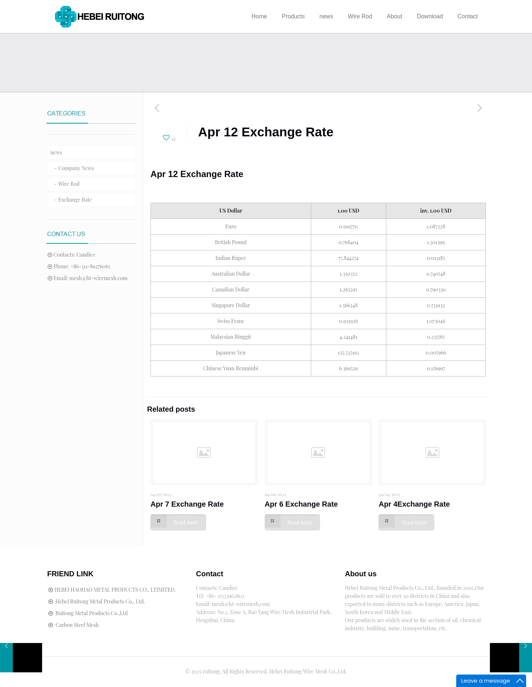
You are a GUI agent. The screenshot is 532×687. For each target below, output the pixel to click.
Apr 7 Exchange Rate (187, 504)
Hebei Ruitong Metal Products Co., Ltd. (100, 601)
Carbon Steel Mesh (77, 624)
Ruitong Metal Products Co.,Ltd (92, 613)
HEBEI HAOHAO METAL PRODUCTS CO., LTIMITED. (114, 589)
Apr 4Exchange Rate (414, 504)
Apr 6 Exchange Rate (301, 504)
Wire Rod (69, 183)
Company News (76, 168)
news (56, 152)
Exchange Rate (75, 199)
